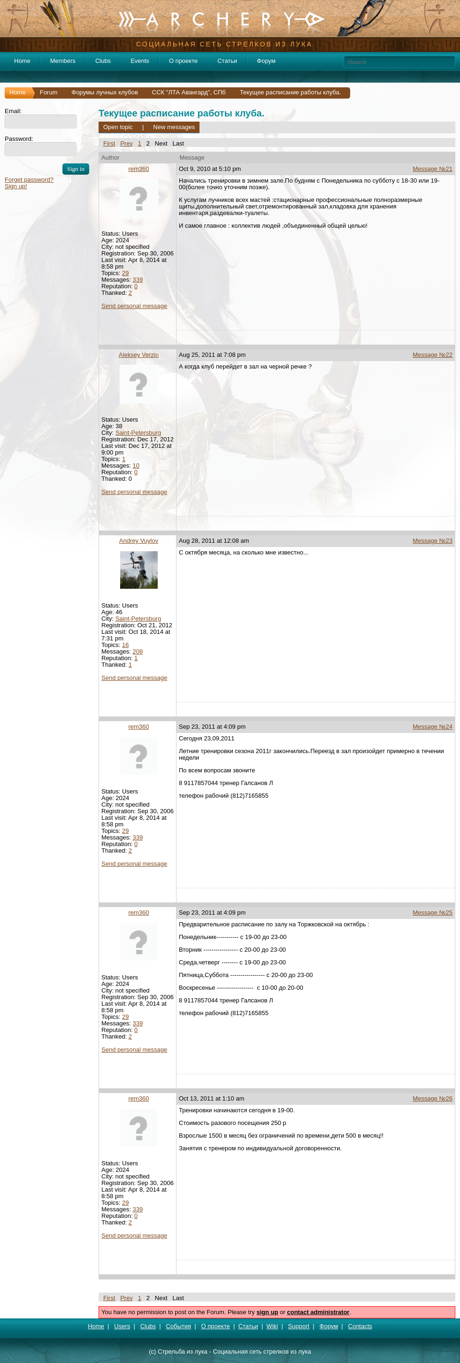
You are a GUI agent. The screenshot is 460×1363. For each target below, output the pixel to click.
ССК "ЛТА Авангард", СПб (189, 92)
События (178, 1326)
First (109, 143)
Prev (126, 143)
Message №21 (432, 168)
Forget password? (29, 179)
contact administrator (318, 1312)
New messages (174, 127)
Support (299, 1326)
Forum (49, 92)
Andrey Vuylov (138, 540)
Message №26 (432, 1098)
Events (139, 60)
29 (125, 273)
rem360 (138, 168)
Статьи (227, 60)
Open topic (118, 127)
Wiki (272, 1326)
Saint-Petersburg (138, 432)
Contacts (360, 1326)
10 (135, 465)
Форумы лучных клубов (104, 92)
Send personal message (134, 305)
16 (125, 644)
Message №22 (432, 354)
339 (137, 279)
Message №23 (432, 540)
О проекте (183, 60)
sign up (267, 1312)
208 (137, 651)
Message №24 (432, 726)
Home (22, 60)
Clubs (103, 60)
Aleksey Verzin (139, 354)
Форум (266, 60)
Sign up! (16, 186)
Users (122, 1326)
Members (63, 60)
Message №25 (432, 912)
